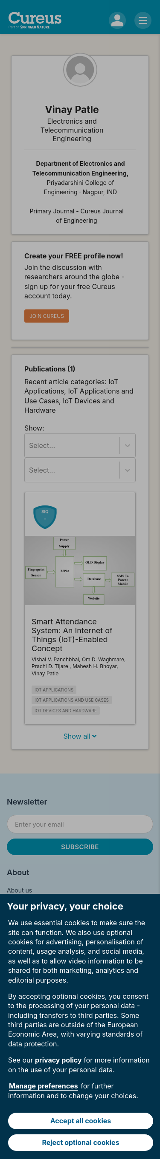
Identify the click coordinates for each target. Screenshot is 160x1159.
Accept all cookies (80, 1120)
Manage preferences (43, 1086)
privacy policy (58, 1060)
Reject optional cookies (80, 1142)
